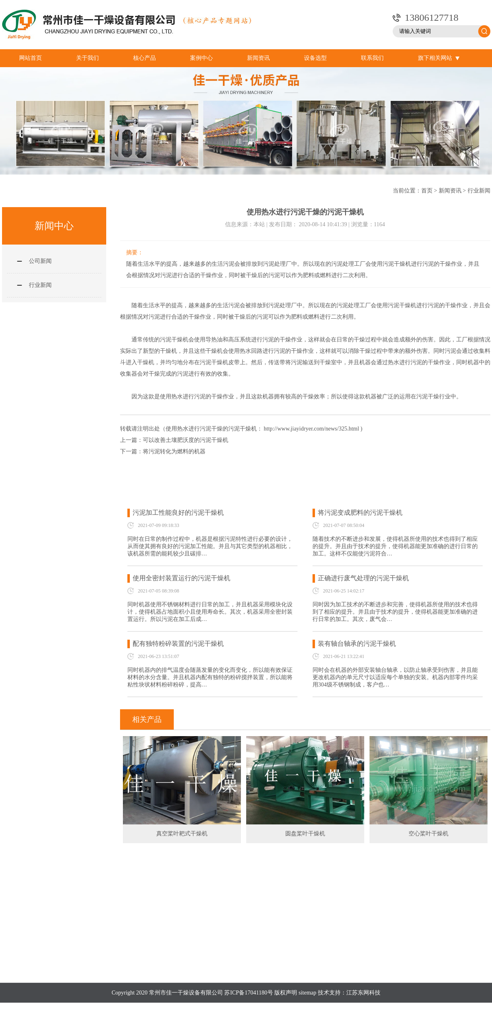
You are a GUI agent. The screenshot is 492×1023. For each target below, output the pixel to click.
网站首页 (30, 58)
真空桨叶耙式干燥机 (182, 834)
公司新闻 (40, 261)
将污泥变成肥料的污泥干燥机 (360, 512)
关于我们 (87, 58)
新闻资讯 (258, 58)
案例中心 (201, 58)
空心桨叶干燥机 (428, 834)
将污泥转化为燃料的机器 (174, 451)
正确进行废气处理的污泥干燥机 (363, 578)
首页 (427, 191)
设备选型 (315, 58)
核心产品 (144, 58)
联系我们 (372, 58)
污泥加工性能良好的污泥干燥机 (178, 512)
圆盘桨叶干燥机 (305, 834)
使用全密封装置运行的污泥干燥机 (181, 578)
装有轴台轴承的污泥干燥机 (357, 643)
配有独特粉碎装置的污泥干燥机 (178, 643)
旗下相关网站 (438, 58)
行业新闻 (479, 191)
